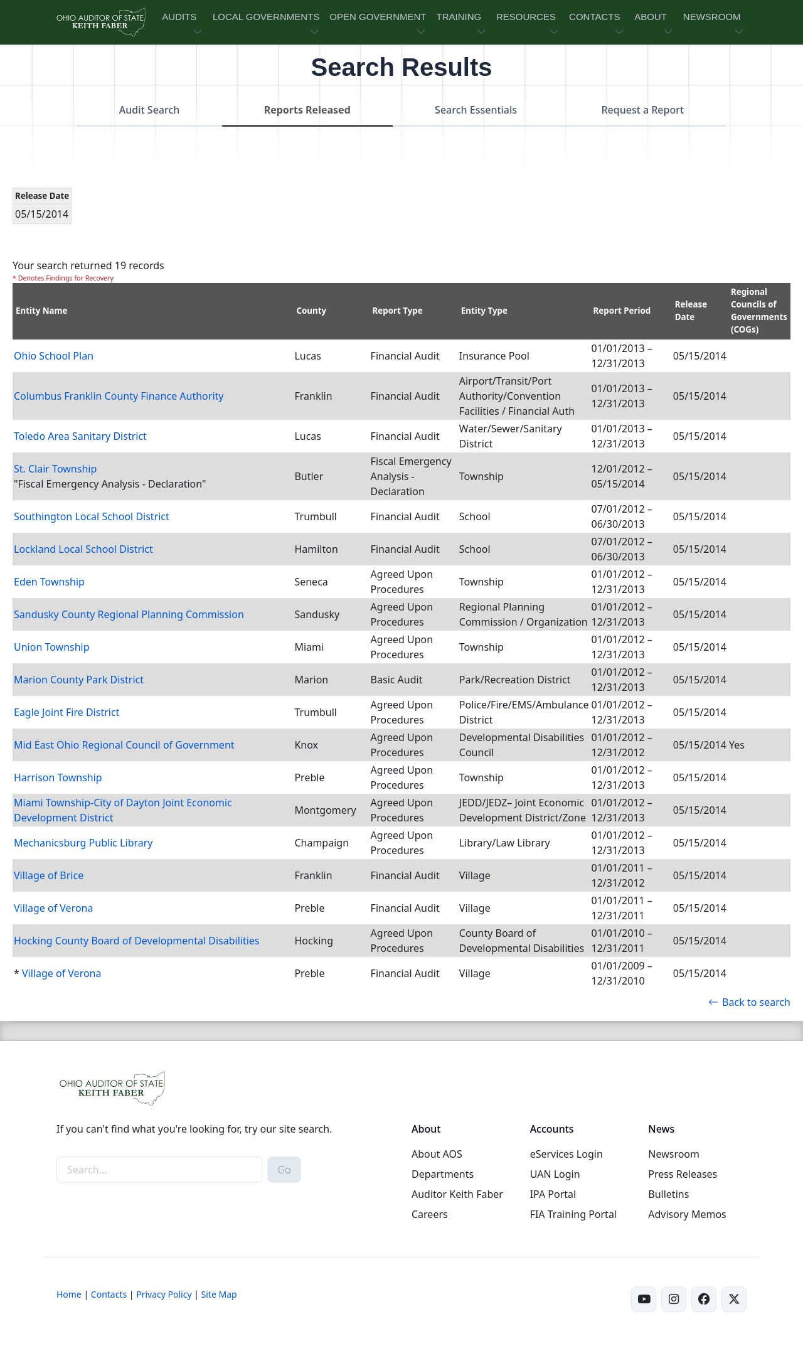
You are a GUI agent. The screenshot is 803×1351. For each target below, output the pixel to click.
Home (69, 1294)
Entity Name (42, 310)
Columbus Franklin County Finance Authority (118, 396)
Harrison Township (58, 777)
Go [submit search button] (284, 1170)
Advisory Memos (687, 1214)
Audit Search (149, 110)
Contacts (109, 1294)
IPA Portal (553, 1194)
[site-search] (159, 1169)
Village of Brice (48, 875)
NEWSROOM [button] (712, 16)
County (311, 310)
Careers (430, 1214)
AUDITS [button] (179, 16)
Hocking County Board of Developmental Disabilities (137, 941)
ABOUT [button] (650, 16)
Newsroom (673, 1154)
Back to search (749, 1002)
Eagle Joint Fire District (66, 712)
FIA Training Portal (573, 1214)
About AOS (437, 1154)
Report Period (622, 310)
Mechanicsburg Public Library (83, 843)
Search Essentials (476, 110)
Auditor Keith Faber (457, 1194)
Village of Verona (53, 908)
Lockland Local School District (83, 549)
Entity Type (484, 310)
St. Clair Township (55, 469)
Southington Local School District (91, 516)
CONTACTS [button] (594, 16)
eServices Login (566, 1154)
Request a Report (642, 110)
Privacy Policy (163, 1294)
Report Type (398, 310)
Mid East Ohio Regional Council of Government (124, 745)
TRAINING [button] (458, 16)
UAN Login (555, 1174)
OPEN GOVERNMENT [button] (377, 16)
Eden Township (49, 582)
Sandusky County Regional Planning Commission (129, 614)
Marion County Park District (79, 679)
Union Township (52, 647)
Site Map (219, 1294)
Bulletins (668, 1194)
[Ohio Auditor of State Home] (100, 22)
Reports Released (307, 110)
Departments (443, 1174)
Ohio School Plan (53, 356)
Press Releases (682, 1174)
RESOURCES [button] (526, 16)
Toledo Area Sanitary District (80, 436)
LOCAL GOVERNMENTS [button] (266, 16)
